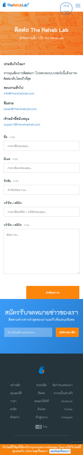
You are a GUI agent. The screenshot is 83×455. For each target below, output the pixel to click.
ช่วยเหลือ (41, 385)
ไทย (45, 426)
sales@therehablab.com (20, 109)
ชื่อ (9, 137)
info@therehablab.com (19, 93)
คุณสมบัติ (16, 393)
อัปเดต (41, 409)
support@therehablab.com (22, 124)
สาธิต (13, 409)
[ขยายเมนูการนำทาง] (76, 5)
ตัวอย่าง (14, 417)
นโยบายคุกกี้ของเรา (36, 451)
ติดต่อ (41, 393)
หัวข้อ (11, 181)
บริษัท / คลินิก (13, 203)
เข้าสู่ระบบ (66, 8)
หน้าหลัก (15, 385)
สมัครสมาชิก (67, 332)
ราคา (13, 401)
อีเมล (11, 159)
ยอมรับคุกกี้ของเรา (59, 451)
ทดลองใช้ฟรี (41, 401)
